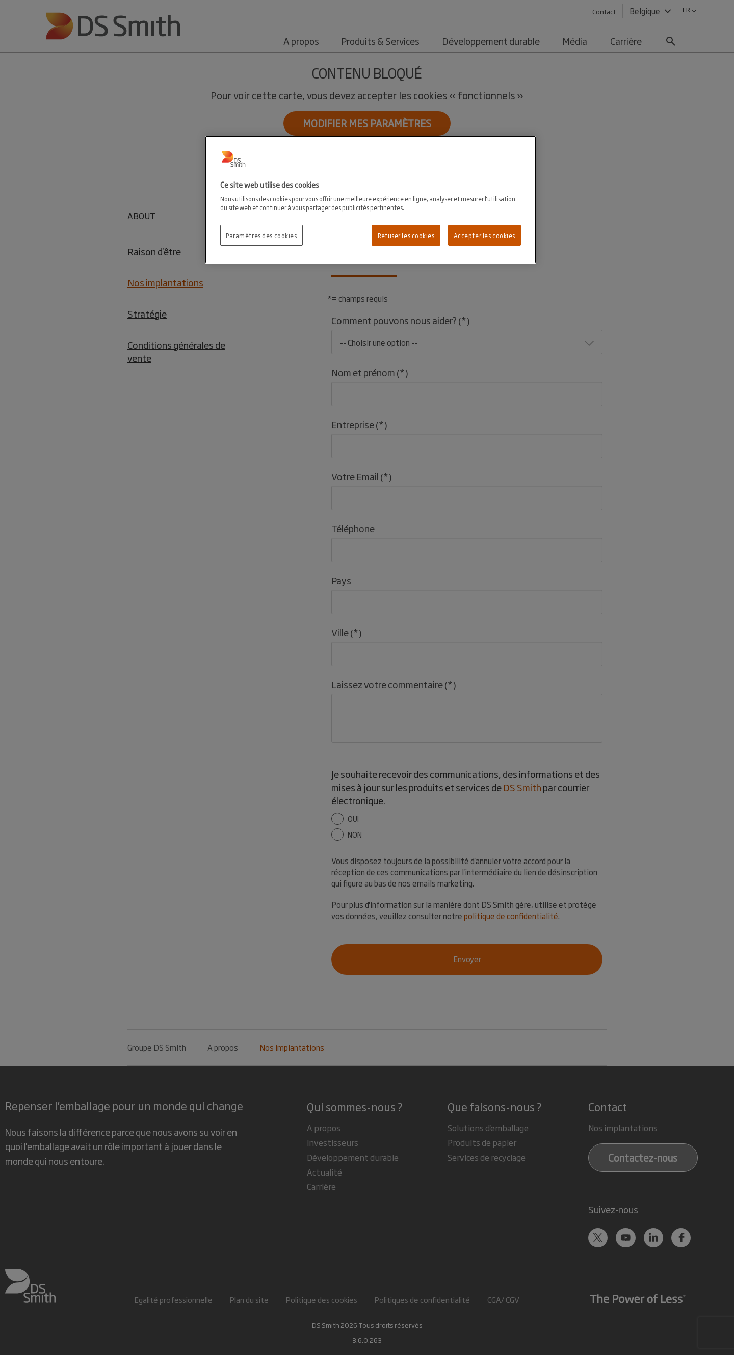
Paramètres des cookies (261, 235)
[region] (370, 200)
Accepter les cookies (484, 235)
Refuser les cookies (406, 235)
